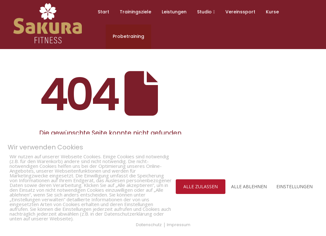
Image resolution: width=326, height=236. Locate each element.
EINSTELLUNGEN (294, 186)
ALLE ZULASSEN (200, 186)
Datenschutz (149, 225)
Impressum (178, 225)
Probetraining (128, 36)
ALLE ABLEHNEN (249, 186)
